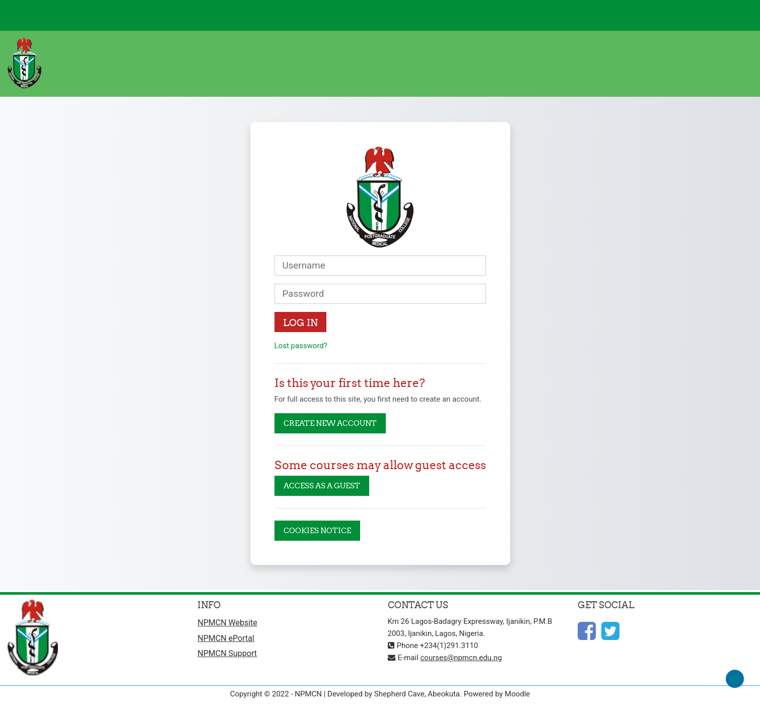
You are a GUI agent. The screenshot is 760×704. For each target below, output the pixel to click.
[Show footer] (735, 679)
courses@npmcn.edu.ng (461, 657)
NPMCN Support (227, 653)
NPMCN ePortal (225, 638)
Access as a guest (322, 485)
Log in (300, 322)
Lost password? (300, 345)
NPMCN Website (227, 622)
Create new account (330, 423)
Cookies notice (317, 530)
